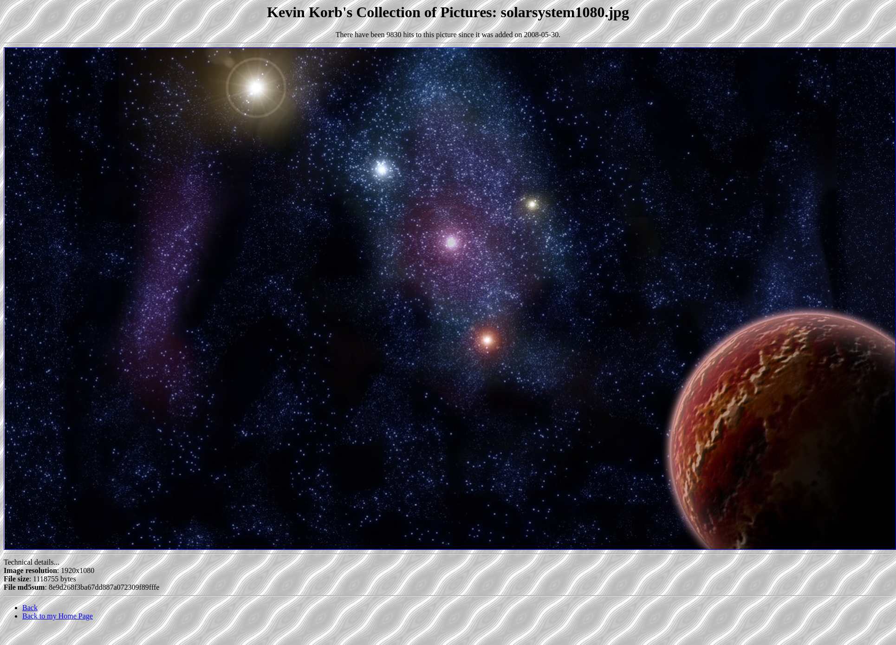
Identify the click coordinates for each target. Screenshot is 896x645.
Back (30, 608)
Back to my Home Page (57, 616)
